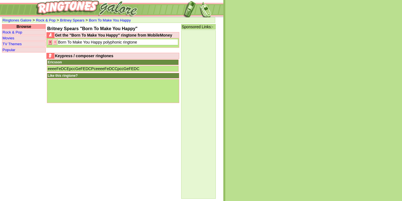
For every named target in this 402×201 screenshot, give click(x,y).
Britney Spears (72, 20)
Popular (9, 50)
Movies (8, 38)
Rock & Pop (46, 20)
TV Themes (12, 44)
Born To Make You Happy (110, 20)
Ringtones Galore (17, 20)
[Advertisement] (198, 114)
